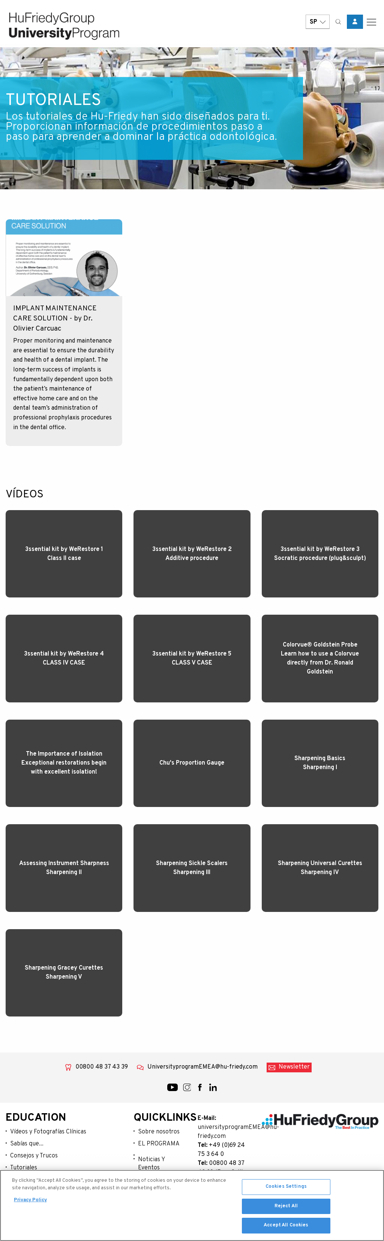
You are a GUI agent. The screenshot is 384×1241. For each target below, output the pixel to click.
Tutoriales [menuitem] (23, 1167)
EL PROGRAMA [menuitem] (159, 1143)
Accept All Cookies (286, 1226)
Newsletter (294, 1066)
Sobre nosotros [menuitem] (159, 1131)
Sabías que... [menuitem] (27, 1143)
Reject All (286, 1207)
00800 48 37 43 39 (101, 1066)
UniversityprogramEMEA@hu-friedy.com (202, 1066)
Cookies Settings (286, 1188)
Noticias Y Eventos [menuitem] (151, 1163)
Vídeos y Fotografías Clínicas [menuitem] (48, 1131)
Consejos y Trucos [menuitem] (34, 1155)
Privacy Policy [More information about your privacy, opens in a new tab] (30, 1201)
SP (318, 23)
